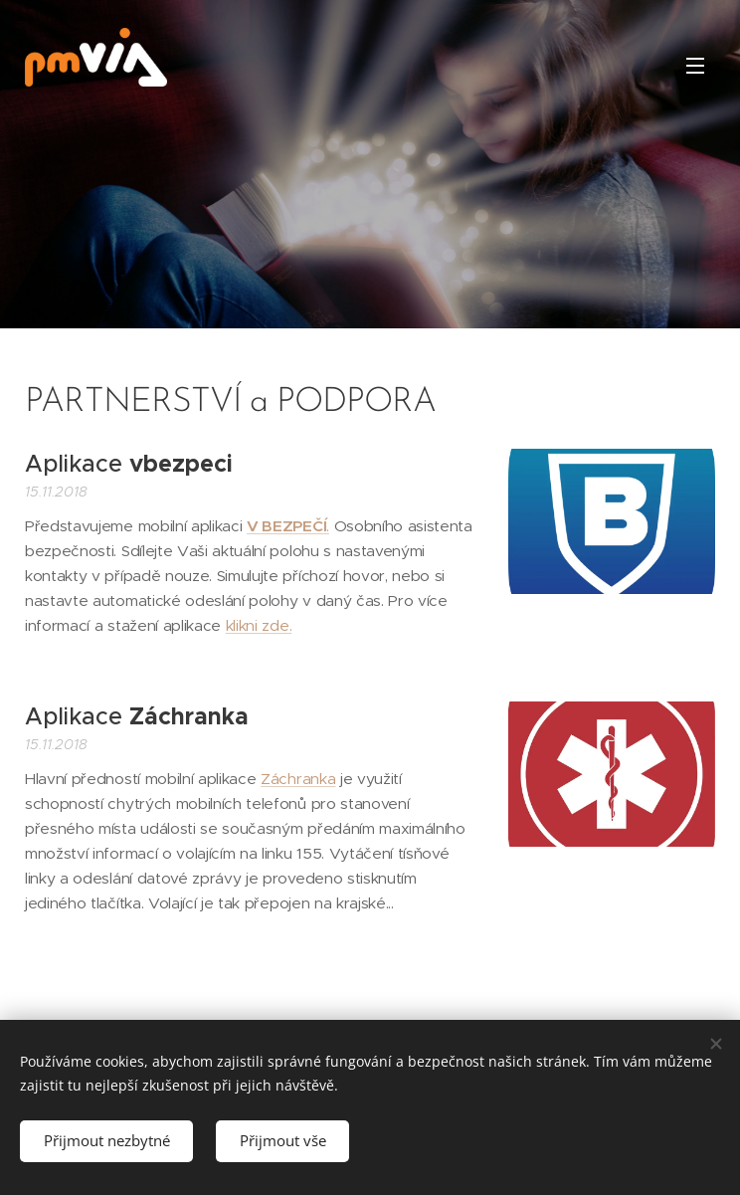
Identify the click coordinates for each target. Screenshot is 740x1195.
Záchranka (298, 778)
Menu (695, 66)
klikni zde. (258, 625)
